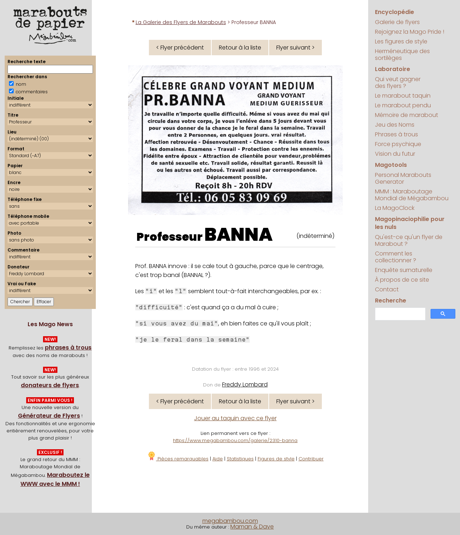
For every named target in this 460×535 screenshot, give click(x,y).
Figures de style (276, 458)
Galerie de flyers (397, 22)
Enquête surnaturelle (403, 270)
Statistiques (240, 458)
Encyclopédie (394, 12)
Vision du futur (395, 154)
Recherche (390, 300)
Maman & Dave (252, 526)
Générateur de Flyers (49, 416)
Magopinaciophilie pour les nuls (410, 223)
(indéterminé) (315, 236)
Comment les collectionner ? (395, 256)
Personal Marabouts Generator (403, 178)
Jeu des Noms (394, 125)
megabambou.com (230, 521)
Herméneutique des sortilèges (402, 54)
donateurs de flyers (50, 385)
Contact (387, 289)
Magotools (391, 165)
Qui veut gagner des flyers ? (398, 82)
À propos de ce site (402, 280)
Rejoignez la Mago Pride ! (409, 32)
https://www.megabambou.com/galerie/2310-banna (235, 440)
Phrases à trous (396, 134)
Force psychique (398, 144)
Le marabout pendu (403, 105)
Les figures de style (401, 41)
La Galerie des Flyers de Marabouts (181, 22)
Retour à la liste (240, 47)
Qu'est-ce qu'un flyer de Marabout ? (408, 240)
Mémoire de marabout (406, 115)
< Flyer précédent (180, 47)
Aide (217, 458)
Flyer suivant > (295, 47)
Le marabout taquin (403, 95)
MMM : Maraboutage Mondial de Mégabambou (412, 194)
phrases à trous (68, 347)
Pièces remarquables (177, 458)
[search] (400, 314)
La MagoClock (394, 208)
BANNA (239, 234)
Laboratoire (392, 69)
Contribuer (311, 458)
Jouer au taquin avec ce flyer (235, 418)
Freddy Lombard (245, 384)
